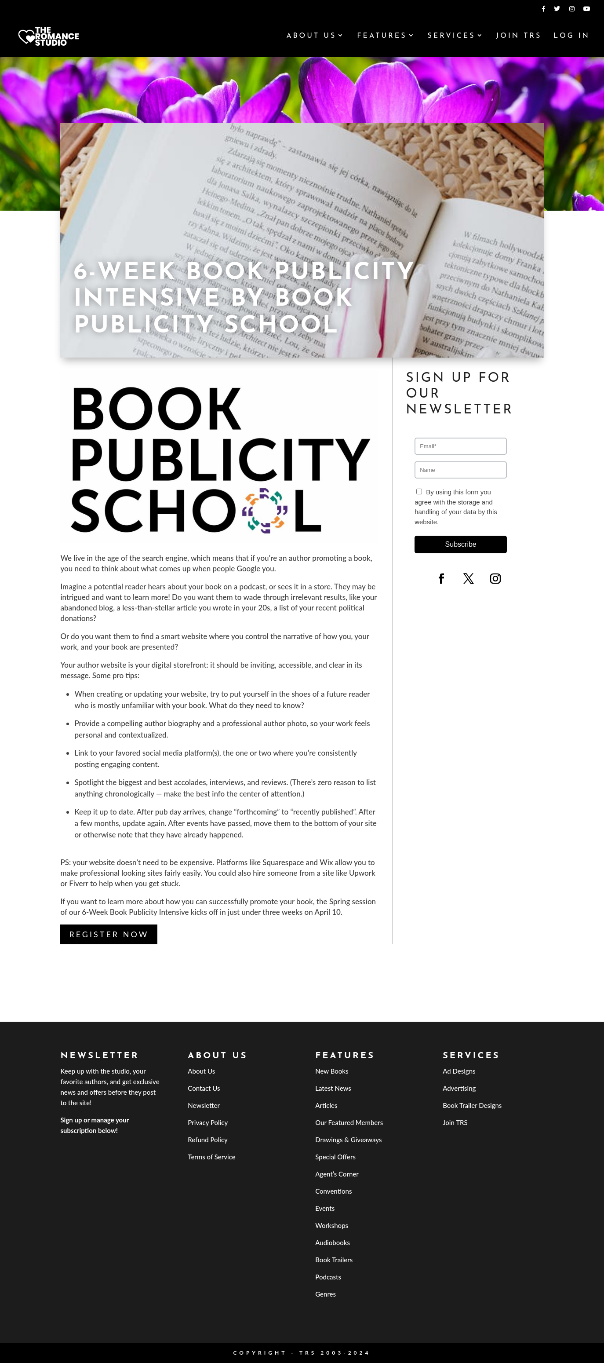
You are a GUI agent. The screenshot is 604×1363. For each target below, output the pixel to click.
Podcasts (328, 1277)
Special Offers (335, 1157)
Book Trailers (334, 1260)
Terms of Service (211, 1157)
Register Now (109, 934)
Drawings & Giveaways (348, 1140)
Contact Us (204, 1088)
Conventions (333, 1191)
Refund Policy (208, 1140)
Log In (571, 36)
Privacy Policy (208, 1122)
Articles (326, 1105)
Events (325, 1208)
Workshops (331, 1225)
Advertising (459, 1088)
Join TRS (519, 36)
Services (451, 36)
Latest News (333, 1088)
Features (382, 36)
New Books (331, 1071)
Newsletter (204, 1105)
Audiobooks (332, 1242)
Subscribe (461, 544)
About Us (311, 36)
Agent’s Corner (337, 1174)
